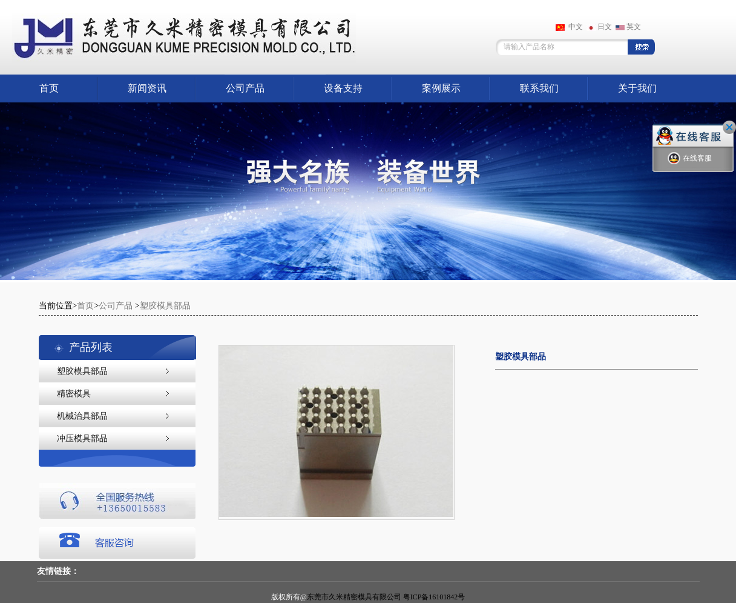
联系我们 (539, 88)
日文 (599, 26)
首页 (49, 88)
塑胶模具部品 (165, 305)
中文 (569, 26)
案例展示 (441, 88)
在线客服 (690, 158)
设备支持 (343, 88)
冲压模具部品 (82, 438)
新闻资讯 (147, 88)
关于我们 (637, 88)
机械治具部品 (82, 416)
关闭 (729, 127)
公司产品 (245, 88)
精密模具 (74, 393)
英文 (628, 26)
